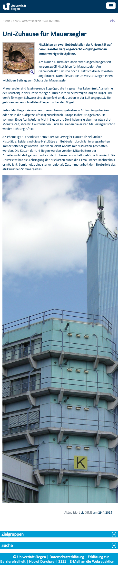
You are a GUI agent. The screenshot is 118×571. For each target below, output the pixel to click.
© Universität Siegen (29, 556)
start (7, 21)
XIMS (88, 512)
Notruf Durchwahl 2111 (47, 561)
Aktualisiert (72, 512)
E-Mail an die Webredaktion (92, 561)
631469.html (51, 21)
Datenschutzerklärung (66, 556)
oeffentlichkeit (31, 21)
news (16, 21)
